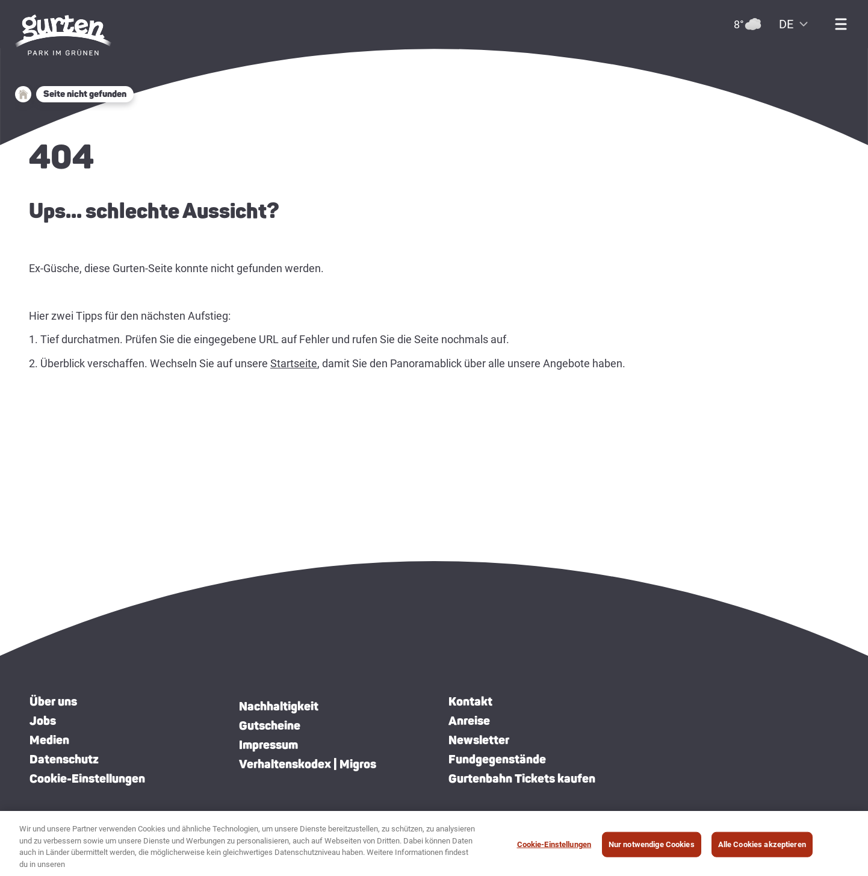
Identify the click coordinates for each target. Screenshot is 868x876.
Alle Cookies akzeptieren (762, 849)
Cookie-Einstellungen (87, 778)
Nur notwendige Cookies (652, 849)
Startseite (293, 363)
